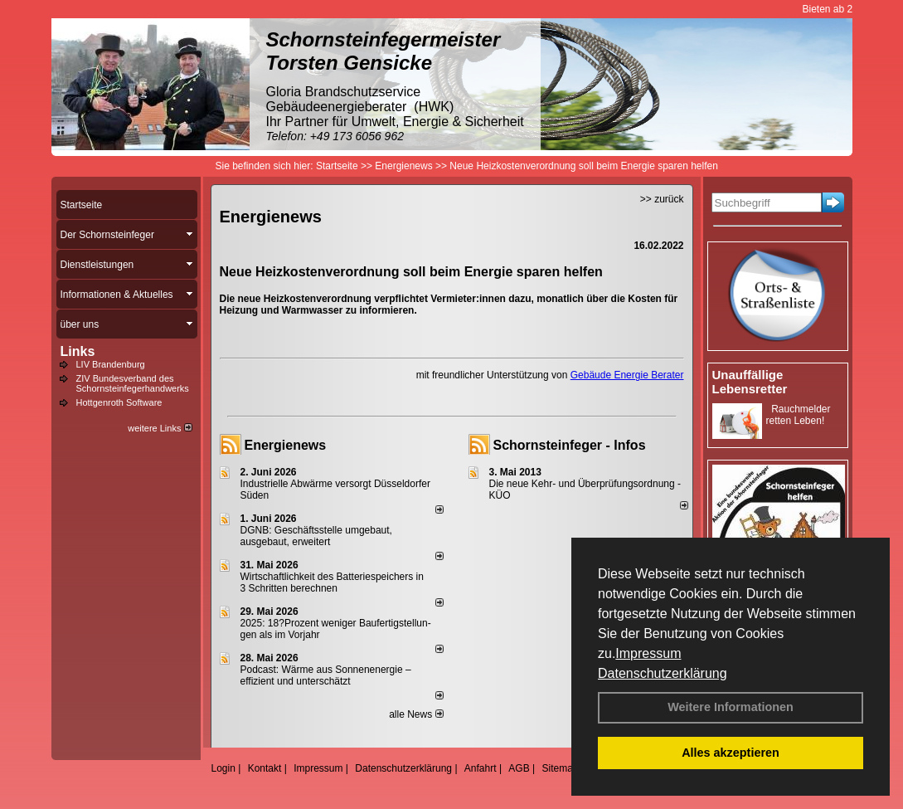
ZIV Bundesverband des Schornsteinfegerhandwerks (132, 383)
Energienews (286, 445)
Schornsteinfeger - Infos (569, 445)
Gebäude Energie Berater (627, 375)
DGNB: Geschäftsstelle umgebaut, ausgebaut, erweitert (316, 536)
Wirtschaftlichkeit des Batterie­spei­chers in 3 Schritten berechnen (332, 582)
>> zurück (662, 199)
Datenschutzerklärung (662, 673)
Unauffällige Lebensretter (750, 382)
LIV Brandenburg (110, 364)
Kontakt (265, 768)
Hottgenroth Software (119, 402)
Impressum (648, 653)
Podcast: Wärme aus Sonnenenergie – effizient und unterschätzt (325, 675)
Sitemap (559, 768)
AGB (518, 768)
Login (223, 768)
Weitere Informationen (731, 707)
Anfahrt (480, 768)
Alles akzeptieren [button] (730, 752)
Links (78, 351)
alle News (416, 714)
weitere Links (160, 428)
